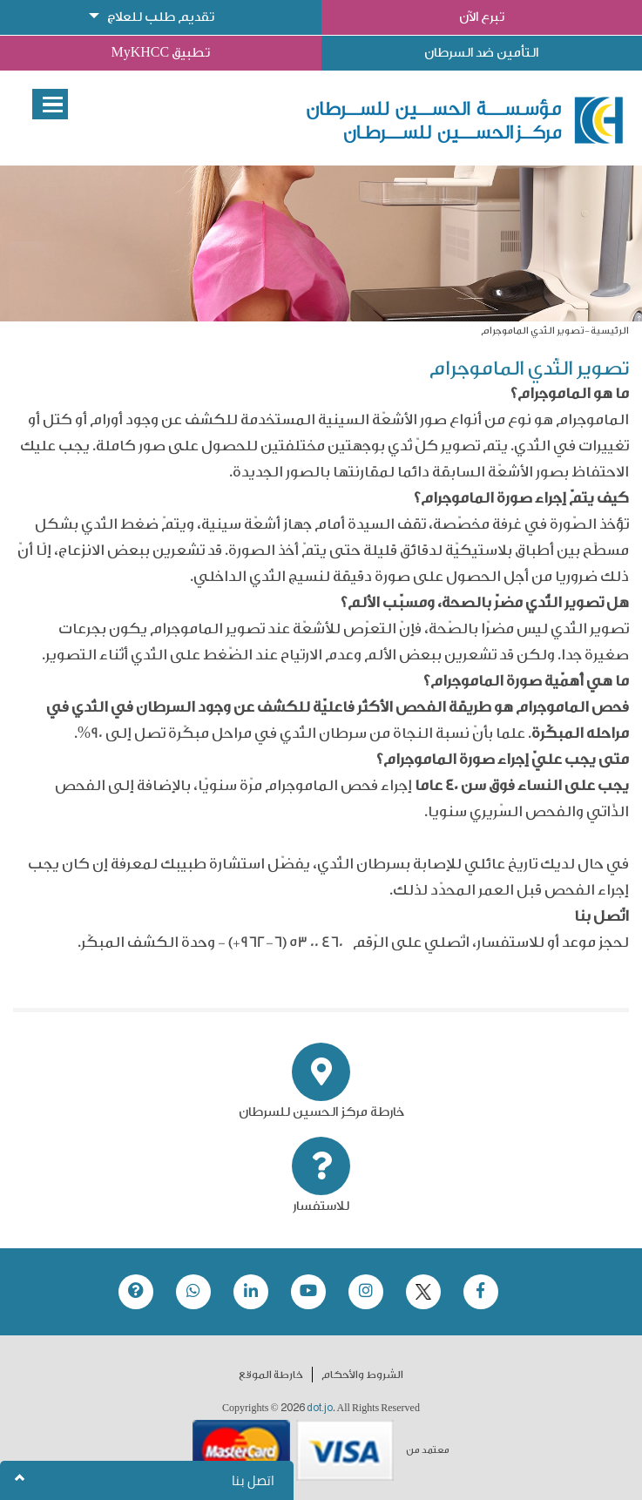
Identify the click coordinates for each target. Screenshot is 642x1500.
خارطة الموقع (271, 1374)
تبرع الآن (481, 17)
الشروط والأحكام (362, 1374)
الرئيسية (610, 330)
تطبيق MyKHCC (160, 52)
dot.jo (320, 1408)
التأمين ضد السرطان (481, 52)
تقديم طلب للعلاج (160, 17)
